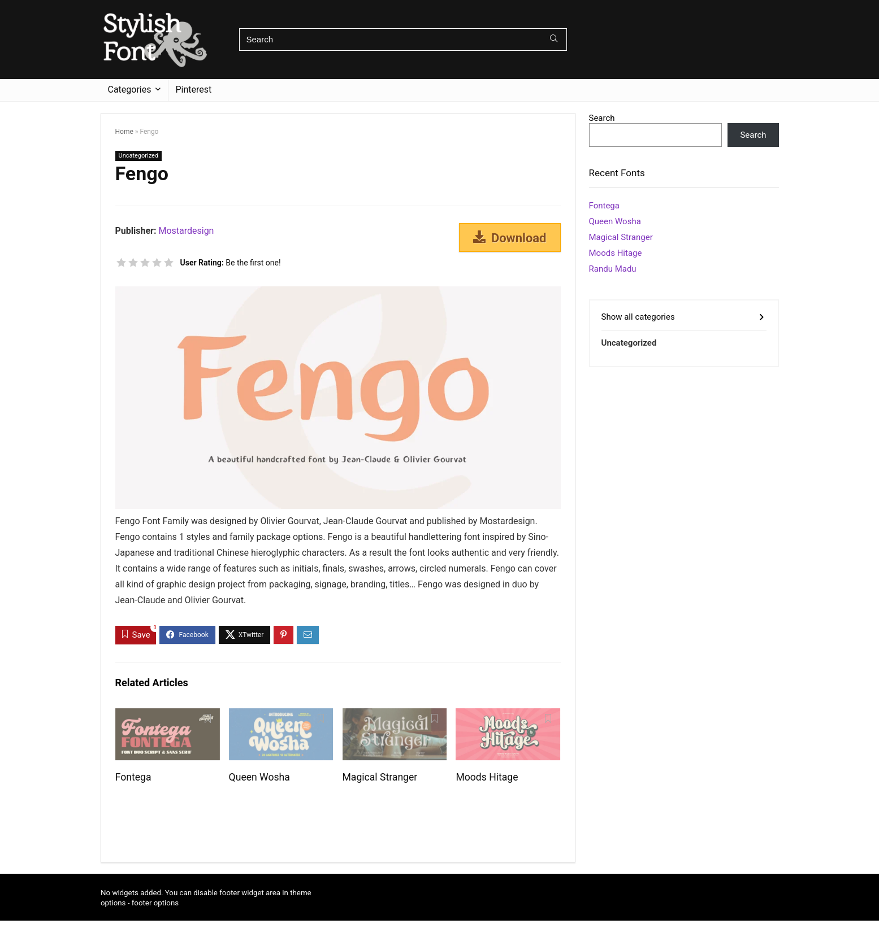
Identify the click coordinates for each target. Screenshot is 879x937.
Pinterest (194, 89)
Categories (129, 89)
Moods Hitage (487, 777)
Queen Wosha (259, 777)
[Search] (553, 39)
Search (602, 118)
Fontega (133, 777)
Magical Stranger (380, 777)
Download (510, 237)
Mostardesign (186, 230)
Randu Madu (612, 269)
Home (124, 132)
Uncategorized (139, 155)
